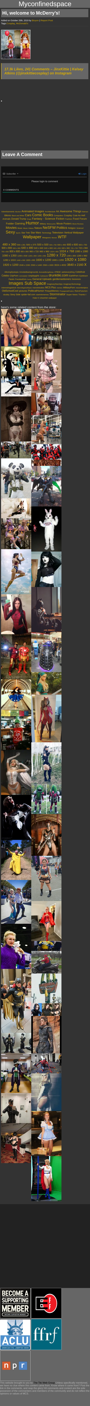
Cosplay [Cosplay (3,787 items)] (68, 215)
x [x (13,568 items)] (85, 264)
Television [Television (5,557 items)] (57, 232)
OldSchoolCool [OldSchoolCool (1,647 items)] (10, 290)
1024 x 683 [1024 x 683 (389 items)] (54, 252)
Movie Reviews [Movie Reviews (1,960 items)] (77, 224)
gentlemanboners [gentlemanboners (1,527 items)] (62, 279)
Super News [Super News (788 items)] (72, 294)
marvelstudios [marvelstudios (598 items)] (39, 288)
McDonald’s (22, 23)
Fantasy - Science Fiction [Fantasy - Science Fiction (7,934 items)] (48, 218)
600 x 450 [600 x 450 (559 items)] (61, 245)
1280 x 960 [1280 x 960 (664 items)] (82, 256)
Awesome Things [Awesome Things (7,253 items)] (70, 211)
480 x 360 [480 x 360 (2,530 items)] (9, 244)
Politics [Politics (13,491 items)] (61, 228)
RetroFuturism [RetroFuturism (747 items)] (81, 291)
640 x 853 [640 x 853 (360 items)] (57, 248)
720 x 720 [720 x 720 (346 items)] (74, 248)
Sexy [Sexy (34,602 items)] (10, 232)
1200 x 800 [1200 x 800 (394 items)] (32, 256)
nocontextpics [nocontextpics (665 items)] (82, 288)
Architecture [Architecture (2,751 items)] (50, 211)
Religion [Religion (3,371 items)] (72, 228)
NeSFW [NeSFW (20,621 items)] (49, 227)
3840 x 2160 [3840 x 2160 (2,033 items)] (75, 264)
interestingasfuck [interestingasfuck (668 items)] (9, 288)
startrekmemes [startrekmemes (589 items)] (42, 295)
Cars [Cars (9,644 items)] (28, 215)
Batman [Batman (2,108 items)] (85, 212)
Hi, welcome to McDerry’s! (31, 13)
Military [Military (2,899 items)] (43, 224)
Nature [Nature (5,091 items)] (38, 228)
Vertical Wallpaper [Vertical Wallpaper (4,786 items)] (74, 232)
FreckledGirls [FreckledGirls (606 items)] (20, 279)
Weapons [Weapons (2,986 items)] (46, 237)
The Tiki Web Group (44, 1382)
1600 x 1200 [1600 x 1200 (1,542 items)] (43, 259)
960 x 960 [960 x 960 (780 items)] (44, 251)
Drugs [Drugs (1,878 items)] (29, 219)
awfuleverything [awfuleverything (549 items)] (67, 272)
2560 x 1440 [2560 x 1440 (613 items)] (36, 265)
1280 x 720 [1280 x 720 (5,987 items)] (56, 255)
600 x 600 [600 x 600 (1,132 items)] (72, 244)
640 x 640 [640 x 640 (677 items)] (38, 248)
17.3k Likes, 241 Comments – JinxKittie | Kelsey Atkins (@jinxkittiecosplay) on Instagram (43, 71)
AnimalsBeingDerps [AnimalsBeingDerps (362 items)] (46, 272)
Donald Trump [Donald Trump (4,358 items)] (18, 219)
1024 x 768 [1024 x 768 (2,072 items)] (66, 251)
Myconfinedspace (45, 4)
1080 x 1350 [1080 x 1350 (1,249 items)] (9, 255)
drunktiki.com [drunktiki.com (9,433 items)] (58, 275)
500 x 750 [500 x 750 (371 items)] (52, 245)
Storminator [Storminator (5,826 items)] (58, 294)
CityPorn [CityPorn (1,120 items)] (14, 275)
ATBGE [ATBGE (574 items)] (57, 272)
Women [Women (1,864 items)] (54, 238)
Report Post (47, 20)
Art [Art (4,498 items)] (57, 211)
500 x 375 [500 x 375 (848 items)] (31, 244)
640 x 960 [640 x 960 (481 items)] (66, 248)
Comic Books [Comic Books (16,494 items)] (42, 215)
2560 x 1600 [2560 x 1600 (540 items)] (48, 265)
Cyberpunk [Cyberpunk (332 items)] (44, 276)
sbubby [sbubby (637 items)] (6, 294)
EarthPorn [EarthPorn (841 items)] (74, 275)
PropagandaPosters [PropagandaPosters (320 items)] (67, 291)
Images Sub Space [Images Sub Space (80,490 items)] (27, 283)
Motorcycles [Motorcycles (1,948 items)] (51, 224)
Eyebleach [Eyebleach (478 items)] (83, 276)
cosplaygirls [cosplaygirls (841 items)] (33, 275)
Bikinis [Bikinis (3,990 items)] (7, 215)
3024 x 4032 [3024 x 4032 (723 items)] (60, 265)
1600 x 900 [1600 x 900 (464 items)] (30, 260)
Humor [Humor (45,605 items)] (32, 222)
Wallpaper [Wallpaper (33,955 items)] (32, 237)
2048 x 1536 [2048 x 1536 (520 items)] (24, 265)
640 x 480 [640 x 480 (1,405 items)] (27, 247)
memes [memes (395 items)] (59, 288)
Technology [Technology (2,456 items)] (46, 233)
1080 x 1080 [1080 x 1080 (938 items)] (81, 251)
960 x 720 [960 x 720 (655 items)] (34, 251)
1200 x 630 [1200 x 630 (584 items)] (22, 256)
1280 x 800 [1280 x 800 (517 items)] (71, 256)
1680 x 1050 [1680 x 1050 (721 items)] (58, 260)
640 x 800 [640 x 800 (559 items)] (48, 248)
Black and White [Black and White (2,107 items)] (18, 215)
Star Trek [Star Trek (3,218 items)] (25, 233)
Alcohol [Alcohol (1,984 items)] (18, 212)
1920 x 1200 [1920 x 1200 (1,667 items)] (11, 264)
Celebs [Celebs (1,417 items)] (5, 275)
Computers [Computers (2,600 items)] (58, 216)
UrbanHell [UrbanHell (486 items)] (44, 298)
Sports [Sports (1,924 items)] (18, 233)
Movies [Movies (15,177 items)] (11, 228)
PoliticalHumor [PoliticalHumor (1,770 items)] (36, 290)
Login (82, 174)
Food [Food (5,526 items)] (76, 218)
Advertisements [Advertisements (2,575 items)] (7, 212)
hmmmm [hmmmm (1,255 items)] (76, 279)
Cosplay (11, 23)
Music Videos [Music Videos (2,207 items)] (28, 228)
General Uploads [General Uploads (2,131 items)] (42, 279)
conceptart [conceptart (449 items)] (23, 276)
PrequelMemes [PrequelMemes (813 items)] (52, 291)
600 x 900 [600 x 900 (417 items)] (17, 248)
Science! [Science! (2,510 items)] (80, 228)
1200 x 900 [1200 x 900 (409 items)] (41, 256)
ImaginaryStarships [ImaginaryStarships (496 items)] (55, 284)
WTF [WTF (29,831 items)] (62, 237)
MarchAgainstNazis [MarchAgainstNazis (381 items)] (24, 288)
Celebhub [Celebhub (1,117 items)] (80, 272)
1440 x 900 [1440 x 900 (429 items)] (20, 260)
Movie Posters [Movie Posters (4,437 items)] (64, 223)
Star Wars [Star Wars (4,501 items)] (36, 232)
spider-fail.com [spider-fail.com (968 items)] (28, 294)
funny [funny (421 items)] (29, 279)
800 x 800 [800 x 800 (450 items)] (25, 252)
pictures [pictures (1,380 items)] (23, 291)
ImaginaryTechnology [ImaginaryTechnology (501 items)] (72, 284)
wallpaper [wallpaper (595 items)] (52, 298)
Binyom (35, 20)
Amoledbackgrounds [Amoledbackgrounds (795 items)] (28, 272)
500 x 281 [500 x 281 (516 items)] (21, 245)
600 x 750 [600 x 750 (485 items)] (83, 245)
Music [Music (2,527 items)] (20, 228)
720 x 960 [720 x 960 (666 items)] (83, 248)
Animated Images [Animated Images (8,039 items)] (32, 211)
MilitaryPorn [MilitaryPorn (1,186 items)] (69, 287)
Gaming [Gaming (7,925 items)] (20, 223)
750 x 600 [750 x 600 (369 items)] (5, 252)
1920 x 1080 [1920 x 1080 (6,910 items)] (75, 259)
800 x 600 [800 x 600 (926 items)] (15, 251)
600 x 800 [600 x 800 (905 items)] (7, 248)
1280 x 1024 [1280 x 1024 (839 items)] (9, 260)
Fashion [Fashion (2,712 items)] (68, 219)
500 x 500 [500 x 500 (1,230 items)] (42, 244)
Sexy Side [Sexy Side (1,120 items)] (15, 294)
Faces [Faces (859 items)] (11, 279)
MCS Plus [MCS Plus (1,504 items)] (50, 287)
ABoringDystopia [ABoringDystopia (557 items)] (11, 272)
